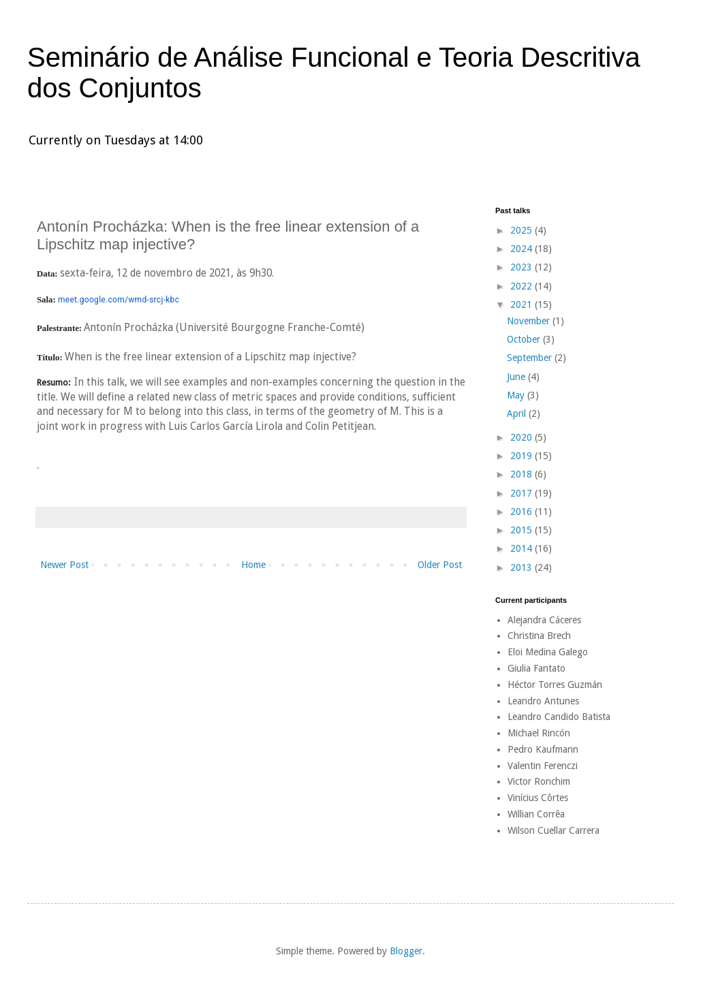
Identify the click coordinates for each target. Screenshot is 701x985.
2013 (522, 567)
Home (253, 564)
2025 (522, 230)
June (517, 376)
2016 (522, 511)
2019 (522, 455)
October (525, 339)
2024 (522, 248)
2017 (522, 493)
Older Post (440, 564)
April (518, 413)
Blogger (406, 950)
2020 (522, 437)
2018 (522, 474)
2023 (522, 267)
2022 (522, 286)
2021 (522, 304)
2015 (522, 530)
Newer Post (64, 564)
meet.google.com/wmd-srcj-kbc (118, 299)
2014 (522, 548)
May (517, 395)
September (531, 357)
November (529, 320)
